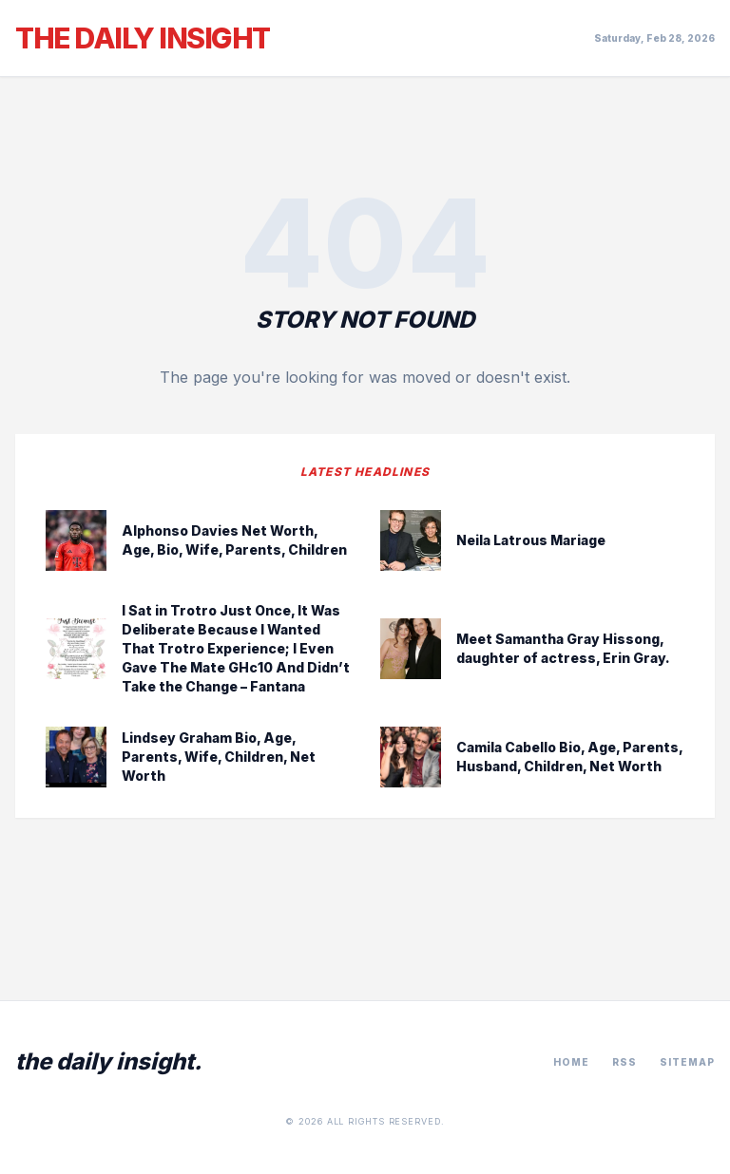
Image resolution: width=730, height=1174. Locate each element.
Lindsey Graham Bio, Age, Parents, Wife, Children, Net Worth (219, 756)
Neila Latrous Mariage (530, 540)
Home (571, 1062)
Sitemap (687, 1062)
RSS (624, 1062)
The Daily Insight (142, 38)
